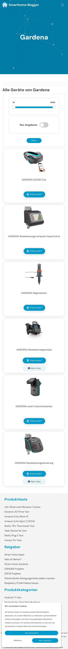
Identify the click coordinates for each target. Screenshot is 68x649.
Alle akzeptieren (31, 633)
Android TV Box (12, 597)
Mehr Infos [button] (34, 368)
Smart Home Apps (14, 554)
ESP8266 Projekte (14, 568)
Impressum (40, 647)
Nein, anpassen (45, 640)
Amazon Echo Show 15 (16, 516)
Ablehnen (18, 640)
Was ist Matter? (12, 559)
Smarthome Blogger (16, 647)
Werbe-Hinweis (58, 647)
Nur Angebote (28, 125)
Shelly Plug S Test (13, 535)
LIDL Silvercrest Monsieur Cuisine (22, 507)
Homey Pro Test (13, 540)
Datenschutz (48, 647)
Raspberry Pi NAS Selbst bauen (21, 583)
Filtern (34, 140)
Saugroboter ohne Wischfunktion (22, 602)
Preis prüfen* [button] (34, 194)
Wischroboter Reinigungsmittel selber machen (29, 578)
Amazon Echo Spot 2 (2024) (19, 521)
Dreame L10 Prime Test (16, 511)
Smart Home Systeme (16, 564)
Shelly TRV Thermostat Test (19, 526)
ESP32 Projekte (12, 573)
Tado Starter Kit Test (15, 530)
